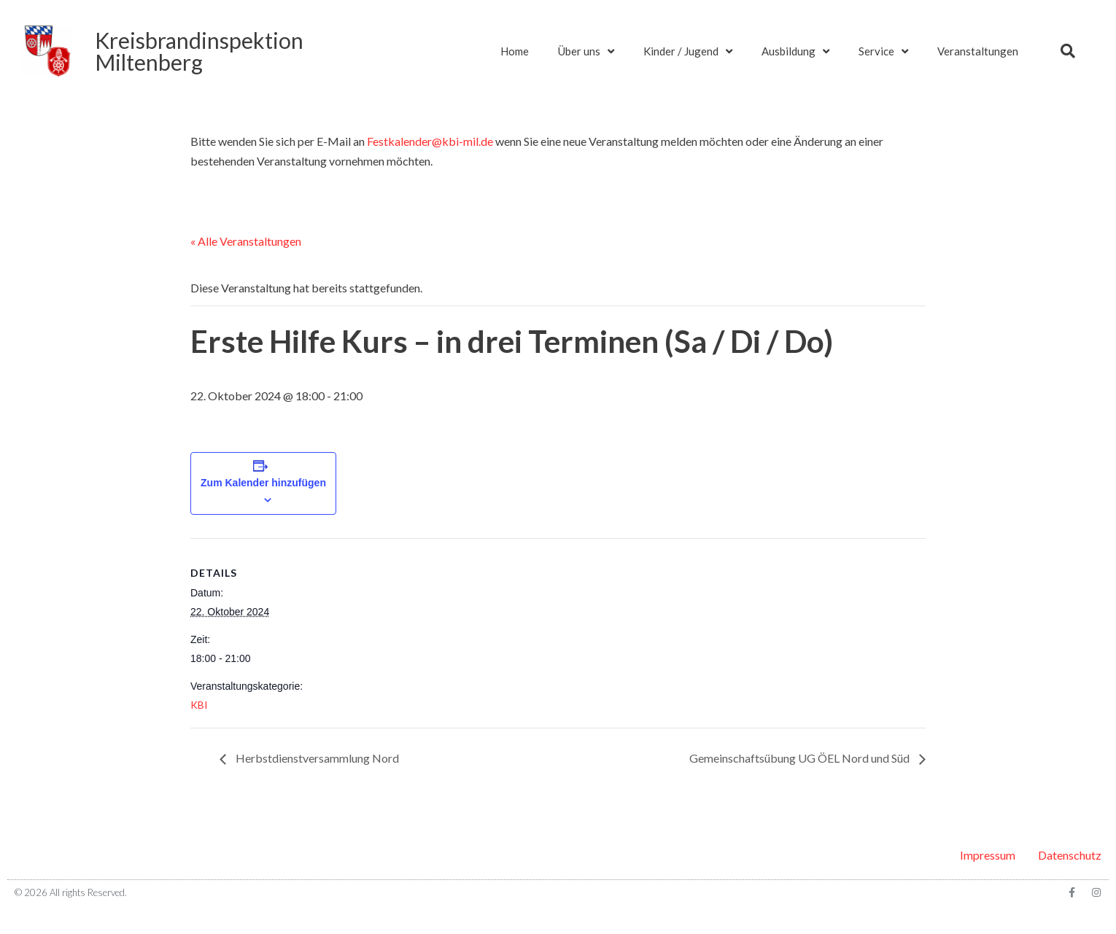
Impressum (987, 855)
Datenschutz (1069, 855)
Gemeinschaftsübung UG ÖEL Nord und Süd (800, 758)
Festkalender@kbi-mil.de (430, 141)
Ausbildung (795, 51)
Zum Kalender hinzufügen (263, 483)
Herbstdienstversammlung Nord (316, 758)
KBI (199, 704)
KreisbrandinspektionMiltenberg (199, 51)
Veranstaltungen (977, 51)
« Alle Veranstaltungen (245, 241)
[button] (1067, 51)
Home (514, 51)
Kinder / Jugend (687, 51)
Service (883, 51)
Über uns (586, 51)
